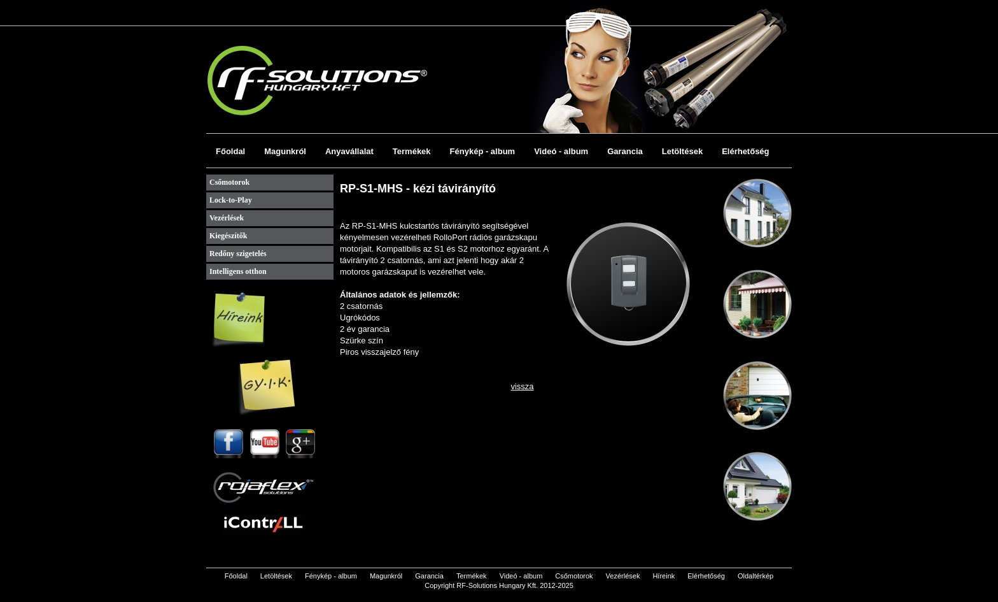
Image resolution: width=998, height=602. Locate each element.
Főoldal (230, 151)
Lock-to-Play (230, 200)
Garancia (625, 151)
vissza (521, 386)
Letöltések (682, 151)
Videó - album (561, 151)
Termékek (412, 151)
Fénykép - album (483, 151)
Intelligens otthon (238, 271)
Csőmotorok (229, 182)
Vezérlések (226, 217)
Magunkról (285, 151)
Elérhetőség (745, 151)
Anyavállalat (349, 151)
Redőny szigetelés (238, 253)
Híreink (663, 576)
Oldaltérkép (755, 576)
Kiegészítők (228, 235)
